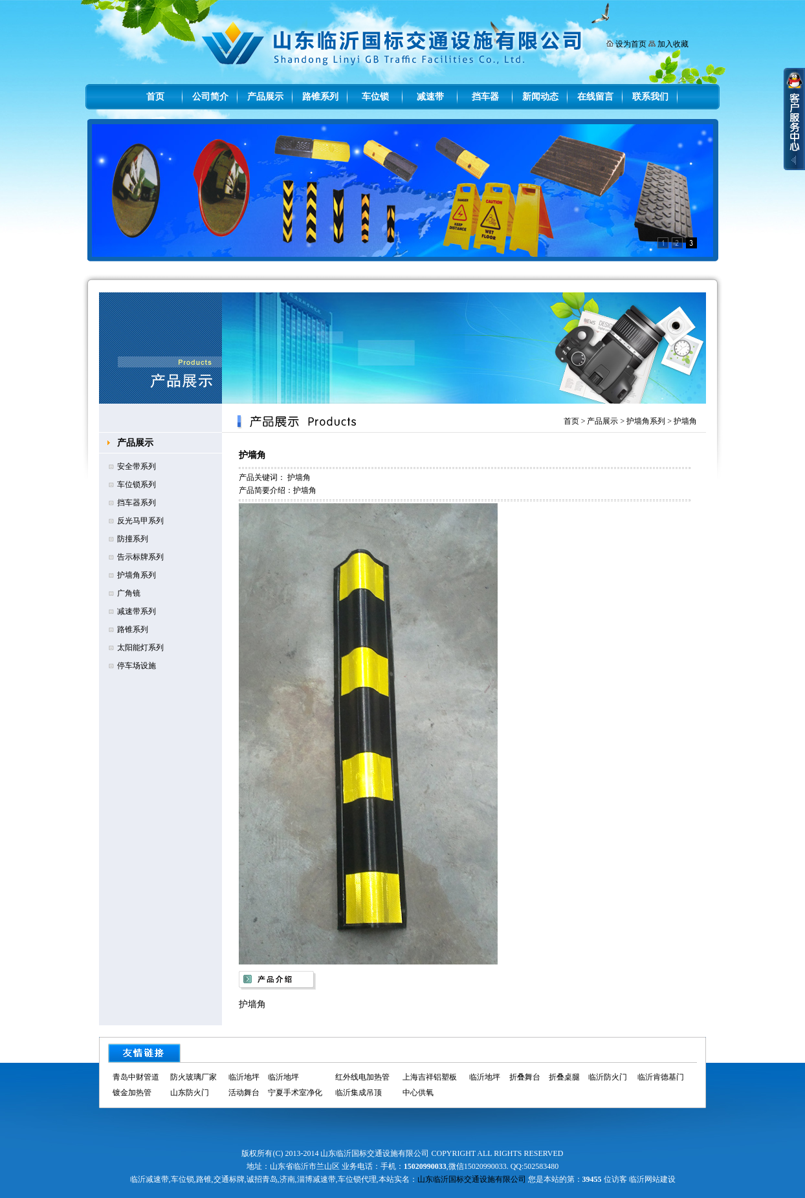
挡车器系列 (136, 502)
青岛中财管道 (136, 1077)
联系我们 (650, 97)
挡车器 (485, 97)
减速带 (430, 97)
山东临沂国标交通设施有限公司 (471, 1179)
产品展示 (265, 97)
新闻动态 (540, 97)
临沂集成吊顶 (358, 1092)
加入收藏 (673, 44)
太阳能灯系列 (140, 647)
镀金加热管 (132, 1092)
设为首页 (630, 44)
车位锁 (375, 97)
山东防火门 (189, 1092)
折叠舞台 (524, 1077)
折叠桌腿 (564, 1077)
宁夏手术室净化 (295, 1092)
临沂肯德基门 (660, 1077)
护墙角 (685, 421)
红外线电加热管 (362, 1077)
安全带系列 (136, 466)
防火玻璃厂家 (193, 1077)
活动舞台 (243, 1092)
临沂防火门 (607, 1077)
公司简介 (210, 97)
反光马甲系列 (140, 520)
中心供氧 (418, 1092)
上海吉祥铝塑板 (429, 1077)
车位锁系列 (136, 484)
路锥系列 (320, 97)
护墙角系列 (136, 575)
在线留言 (595, 97)
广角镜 (128, 593)
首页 (155, 97)
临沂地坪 (243, 1077)
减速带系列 (136, 611)
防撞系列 (132, 538)
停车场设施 (136, 665)
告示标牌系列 (140, 556)
